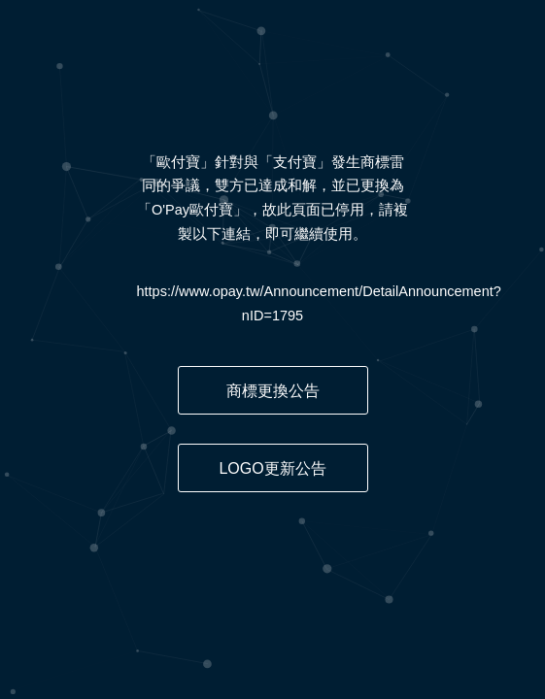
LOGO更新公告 (272, 468)
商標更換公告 (273, 391)
